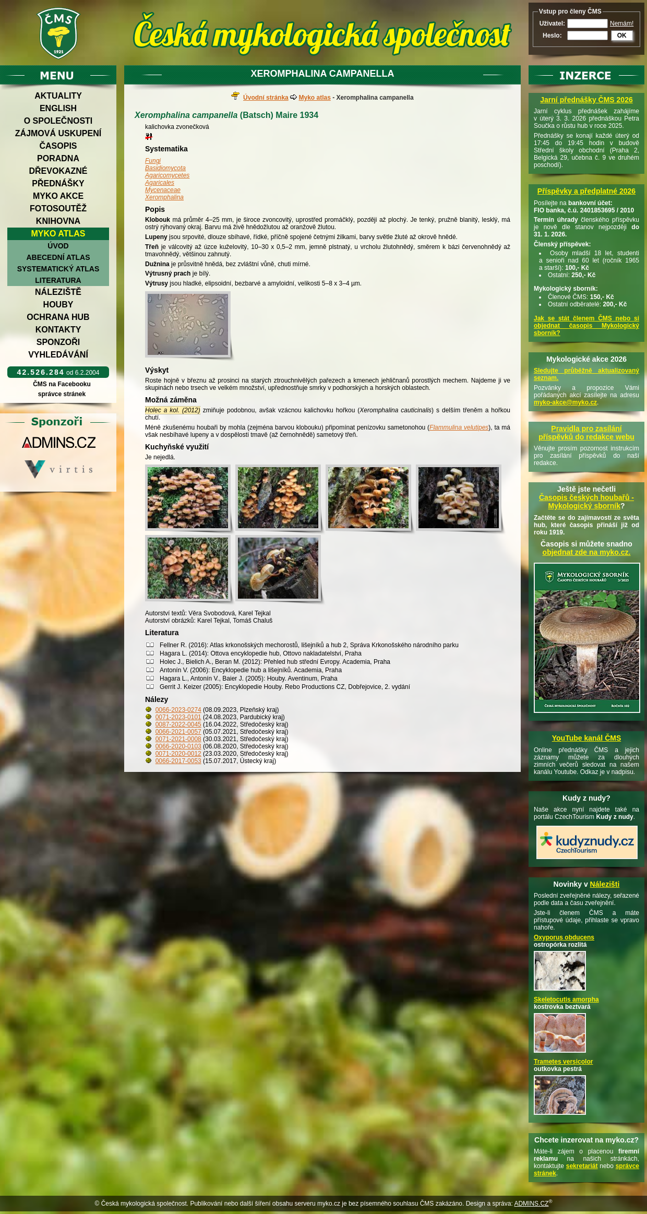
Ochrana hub (58, 317)
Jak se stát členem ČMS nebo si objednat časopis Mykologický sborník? (586, 326)
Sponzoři (58, 342)
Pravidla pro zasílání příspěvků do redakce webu (586, 432)
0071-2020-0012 (178, 753)
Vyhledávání (58, 354)
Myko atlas (58, 233)
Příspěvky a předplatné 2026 (586, 191)
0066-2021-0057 (178, 731)
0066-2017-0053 (178, 761)
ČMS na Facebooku (61, 384)
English (58, 108)
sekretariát (582, 1166)
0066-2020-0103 (178, 746)
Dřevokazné (58, 170)
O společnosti (58, 120)
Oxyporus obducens (564, 937)
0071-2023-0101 (178, 717)
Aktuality (58, 95)
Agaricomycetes (167, 175)
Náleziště (58, 292)
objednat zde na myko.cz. (587, 552)
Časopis (58, 145)
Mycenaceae (163, 190)
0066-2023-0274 (178, 709)
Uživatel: (552, 23)
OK (622, 35)
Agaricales (159, 182)
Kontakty (58, 329)
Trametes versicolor (563, 1061)
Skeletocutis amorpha (566, 999)
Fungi (153, 160)
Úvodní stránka (266, 97)
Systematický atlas (58, 269)
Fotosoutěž (58, 208)
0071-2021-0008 (178, 739)
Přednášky (58, 183)
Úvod (57, 246)
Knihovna (58, 221)
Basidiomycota (165, 168)
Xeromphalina (164, 197)
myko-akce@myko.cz (565, 402)
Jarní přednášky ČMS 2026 (586, 100)
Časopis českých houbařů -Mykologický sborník (586, 501)
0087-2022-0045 (178, 724)
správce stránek (61, 394)
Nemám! (621, 23)
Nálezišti (605, 884)
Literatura (58, 280)
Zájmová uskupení (58, 133)
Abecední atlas (58, 257)
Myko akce (58, 196)
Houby (58, 304)
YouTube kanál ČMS (586, 738)
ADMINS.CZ (531, 1203)
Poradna (58, 158)
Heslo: (552, 35)
